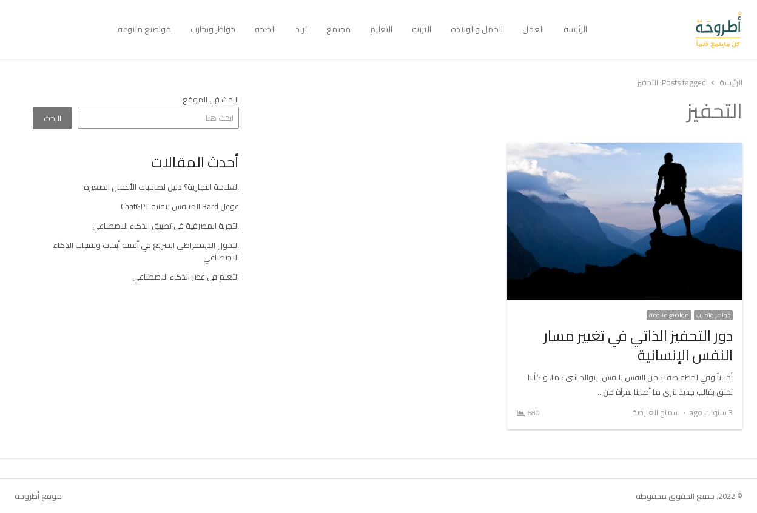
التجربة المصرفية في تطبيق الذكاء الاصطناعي (165, 225)
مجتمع (338, 29)
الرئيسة (575, 29)
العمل (533, 29)
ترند (301, 29)
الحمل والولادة (477, 29)
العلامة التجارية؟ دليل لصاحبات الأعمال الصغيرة (161, 186)
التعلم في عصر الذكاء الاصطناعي (185, 276)
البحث (52, 118)
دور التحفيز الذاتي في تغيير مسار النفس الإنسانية (638, 345)
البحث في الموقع (211, 99)
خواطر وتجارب (212, 29)
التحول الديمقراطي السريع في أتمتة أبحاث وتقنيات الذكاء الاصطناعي (146, 251)
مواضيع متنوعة (144, 29)
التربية (421, 29)
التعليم (381, 29)
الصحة (265, 29)
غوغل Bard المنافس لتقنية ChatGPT (180, 206)
